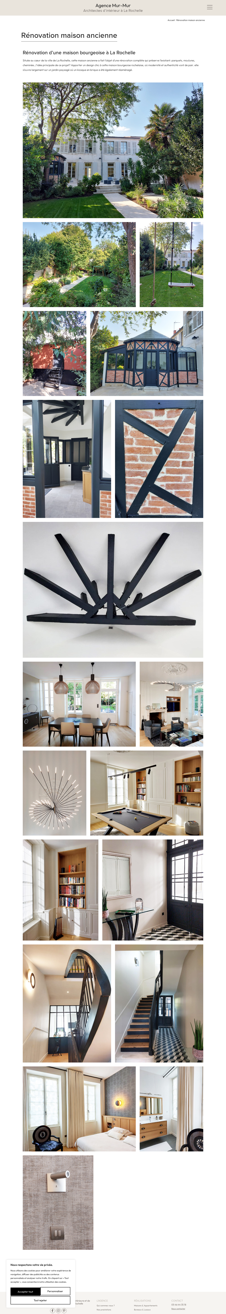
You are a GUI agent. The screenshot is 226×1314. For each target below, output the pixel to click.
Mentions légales (52, 1310)
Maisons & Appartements (145, 1293)
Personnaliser (26, 1290)
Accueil (171, 20)
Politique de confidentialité (90, 1310)
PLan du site (69, 1310)
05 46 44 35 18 (178, 1292)
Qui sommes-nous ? (106, 1293)
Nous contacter (178, 1297)
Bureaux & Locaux (142, 1298)
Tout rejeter (56, 1290)
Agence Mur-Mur (113, 5)
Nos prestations (104, 1298)
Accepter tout (41, 1300)
